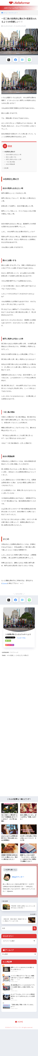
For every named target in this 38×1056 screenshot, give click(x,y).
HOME (19, 1022)
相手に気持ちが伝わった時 (13, 159)
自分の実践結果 (10, 164)
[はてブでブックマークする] (22, 59)
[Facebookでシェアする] (15, 59)
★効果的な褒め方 (9, 151)
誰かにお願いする (11, 157)
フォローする (21, 638)
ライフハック (14, 652)
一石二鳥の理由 (10, 162)
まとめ (6, 168)
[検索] (35, 928)
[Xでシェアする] (8, 59)
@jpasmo (4, 583)
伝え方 (20, 655)
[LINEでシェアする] (29, 59)
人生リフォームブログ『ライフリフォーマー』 (19, 8)
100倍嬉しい (12, 655)
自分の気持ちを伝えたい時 (13, 154)
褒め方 (27, 655)
